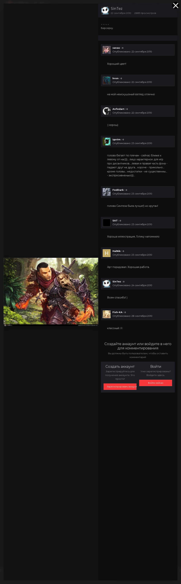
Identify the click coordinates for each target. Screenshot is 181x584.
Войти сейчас (155, 382)
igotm (116, 139)
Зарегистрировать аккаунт (122, 386)
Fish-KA (117, 312)
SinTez (116, 8)
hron (115, 78)
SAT (115, 220)
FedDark (118, 189)
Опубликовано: (132, 51)
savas (116, 47)
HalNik (116, 251)
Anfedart (118, 108)
